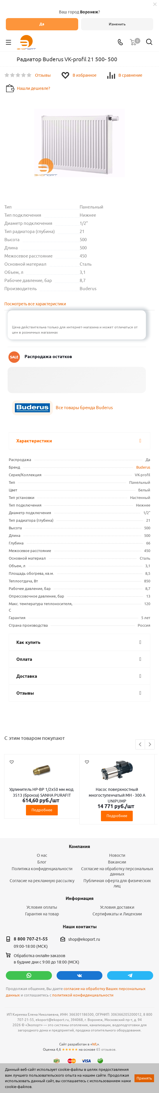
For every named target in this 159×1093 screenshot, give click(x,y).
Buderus (143, 467)
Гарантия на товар (42, 914)
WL (94, 1044)
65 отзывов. (106, 1049)
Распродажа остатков (48, 356)
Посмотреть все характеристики (35, 304)
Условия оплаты (42, 907)
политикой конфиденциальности (82, 995)
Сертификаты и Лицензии (117, 914)
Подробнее (42, 810)
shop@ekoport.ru (84, 939)
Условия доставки (117, 907)
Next (150, 745)
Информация (80, 898)
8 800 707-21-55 (31, 939)
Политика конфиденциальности (42, 868)
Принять (144, 1078)
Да (41, 24)
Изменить (117, 24)
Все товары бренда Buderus (84, 407)
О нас (42, 855)
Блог (41, 862)
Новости (117, 855)
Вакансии (117, 862)
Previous (140, 745)
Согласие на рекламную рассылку (42, 880)
